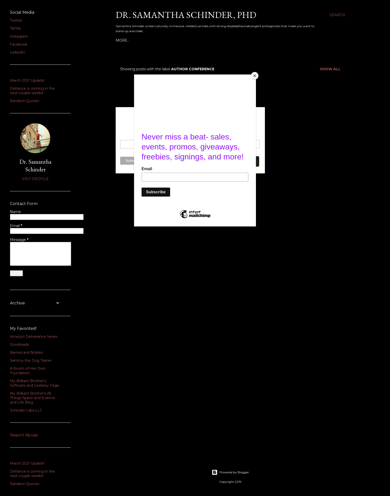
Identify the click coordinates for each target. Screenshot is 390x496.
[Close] (254, 75)
